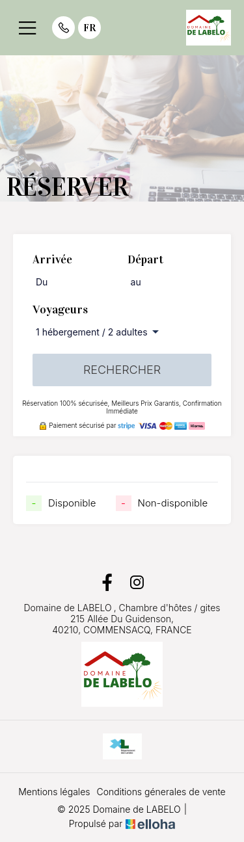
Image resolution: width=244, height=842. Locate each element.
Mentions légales (54, 791)
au (136, 281)
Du (41, 281)
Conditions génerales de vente (160, 791)
